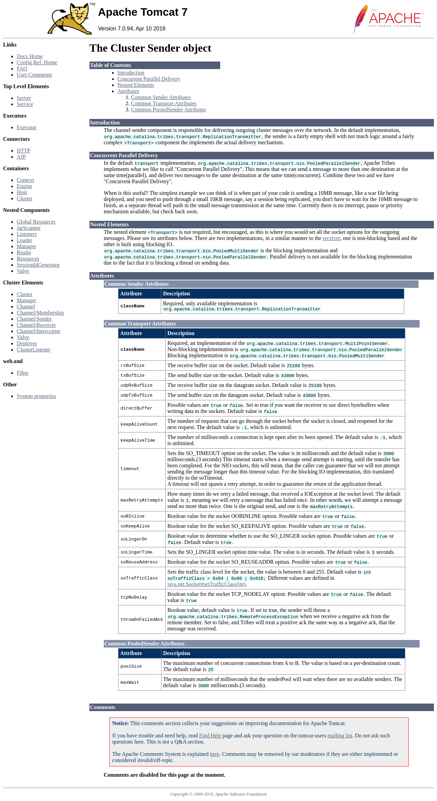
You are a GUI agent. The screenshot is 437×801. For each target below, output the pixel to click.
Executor (27, 127)
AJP (21, 157)
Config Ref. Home (37, 62)
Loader (24, 240)
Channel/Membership (40, 313)
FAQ (22, 68)
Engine (24, 186)
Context (25, 180)
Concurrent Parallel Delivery (149, 79)
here (215, 755)
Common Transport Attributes (164, 103)
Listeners (27, 234)
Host (22, 192)
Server (24, 98)
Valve (23, 271)
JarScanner (29, 228)
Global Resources (36, 222)
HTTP (23, 150)
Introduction (130, 73)
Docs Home (30, 56)
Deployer (27, 343)
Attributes (128, 91)
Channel (26, 306)
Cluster (24, 198)
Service (25, 104)
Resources (28, 259)
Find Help (210, 736)
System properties (36, 396)
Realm (24, 252)
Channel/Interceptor (38, 331)
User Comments (34, 75)
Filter (23, 373)
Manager (26, 246)
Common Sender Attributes (161, 97)
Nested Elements (135, 85)
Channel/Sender (34, 319)
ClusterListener (34, 349)
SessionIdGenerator (38, 265)
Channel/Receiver (36, 325)
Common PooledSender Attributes (168, 109)
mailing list (339, 736)
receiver (331, 238)
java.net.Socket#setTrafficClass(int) (206, 585)
